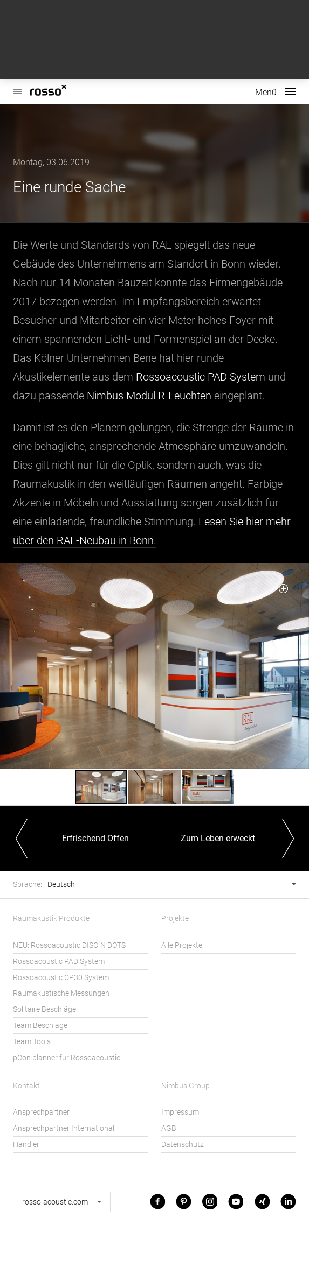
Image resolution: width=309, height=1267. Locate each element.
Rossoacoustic (17, 86)
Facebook (157, 1202)
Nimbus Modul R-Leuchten (149, 395)
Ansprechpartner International (63, 1128)
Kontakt (26, 1085)
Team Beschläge (40, 1025)
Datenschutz (182, 1144)
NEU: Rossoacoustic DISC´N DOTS (69, 945)
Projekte (175, 918)
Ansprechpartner (41, 1112)
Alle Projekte (181, 945)
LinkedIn (288, 1202)
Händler (26, 1144)
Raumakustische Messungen (61, 993)
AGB (168, 1128)
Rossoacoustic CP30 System (61, 977)
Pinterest (183, 1202)
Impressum (180, 1112)
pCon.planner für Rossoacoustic (66, 1057)
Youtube (236, 1202)
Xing (262, 1202)
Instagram (210, 1202)
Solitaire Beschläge (44, 1009)
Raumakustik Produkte (51, 918)
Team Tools (32, 1041)
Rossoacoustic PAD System (200, 376)
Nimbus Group (185, 1085)
